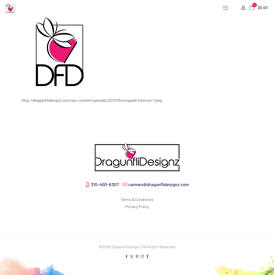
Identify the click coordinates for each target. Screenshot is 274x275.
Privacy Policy (137, 206)
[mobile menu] (225, 7)
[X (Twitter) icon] (132, 256)
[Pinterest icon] (137, 256)
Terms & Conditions (137, 199)
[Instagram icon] (142, 256)
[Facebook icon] (126, 256)
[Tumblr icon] (147, 256)
